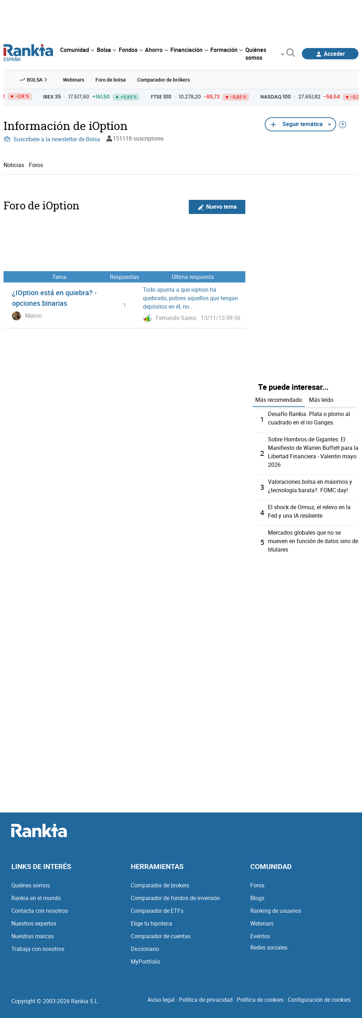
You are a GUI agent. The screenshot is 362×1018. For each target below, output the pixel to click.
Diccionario (145, 949)
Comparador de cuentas (161, 936)
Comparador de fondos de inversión (175, 898)
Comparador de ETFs (157, 911)
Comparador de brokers (160, 885)
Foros (36, 165)
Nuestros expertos (33, 923)
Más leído (321, 400)
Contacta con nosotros (39, 911)
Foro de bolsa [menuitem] (110, 79)
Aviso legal (161, 1000)
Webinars (262, 923)
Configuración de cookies (319, 1000)
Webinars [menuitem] (73, 79)
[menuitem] (77, 49)
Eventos (260, 936)
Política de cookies (260, 1000)
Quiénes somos (30, 885)
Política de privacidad (206, 1000)
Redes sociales (268, 947)
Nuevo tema (217, 207)
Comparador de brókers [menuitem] (163, 79)
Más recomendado (278, 400)
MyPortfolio (145, 961)
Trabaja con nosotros (37, 949)
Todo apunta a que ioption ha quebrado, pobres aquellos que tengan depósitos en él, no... (190, 298)
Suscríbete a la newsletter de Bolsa (52, 139)
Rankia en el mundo (36, 898)
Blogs (257, 898)
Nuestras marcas (32, 936)
